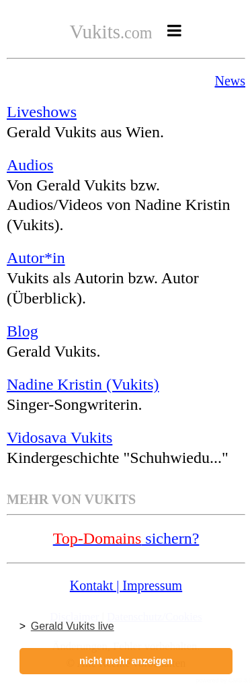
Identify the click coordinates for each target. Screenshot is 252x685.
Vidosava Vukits (59, 437)
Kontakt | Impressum (126, 585)
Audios (30, 165)
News (229, 80)
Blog (22, 331)
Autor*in (36, 257)
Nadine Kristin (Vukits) (83, 384)
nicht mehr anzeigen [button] (126, 660)
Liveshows (42, 111)
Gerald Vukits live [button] (72, 626)
